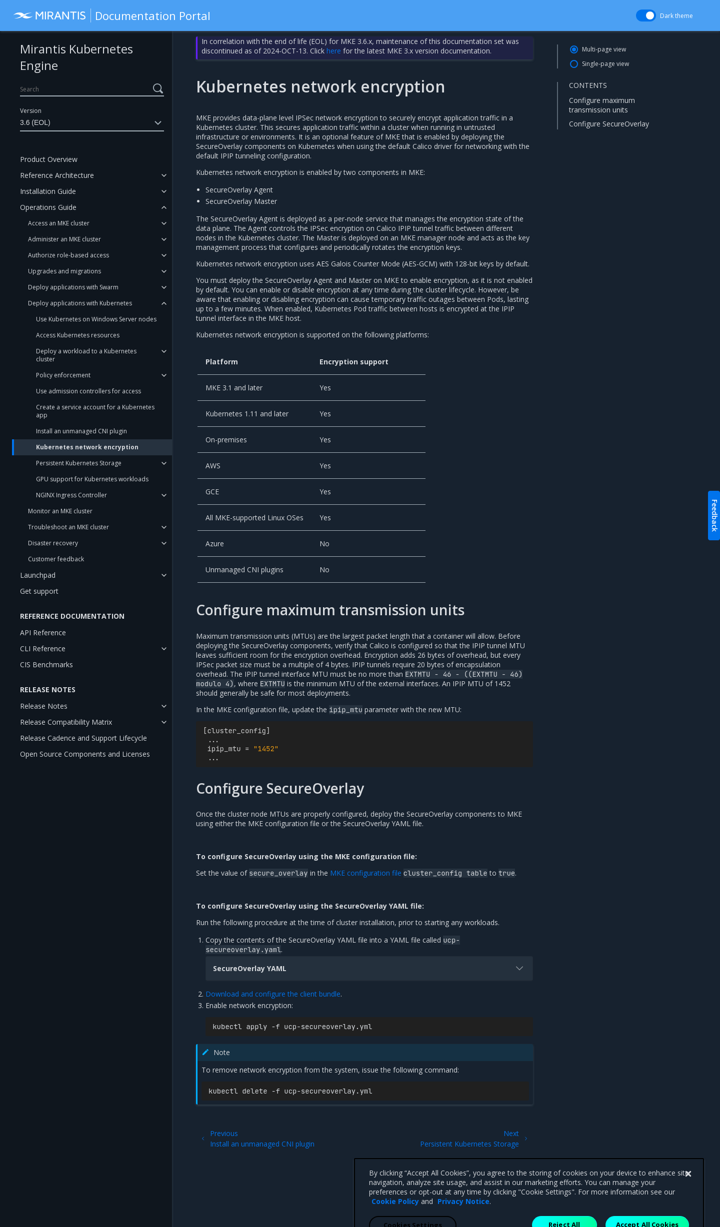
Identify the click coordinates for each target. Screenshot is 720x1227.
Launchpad (38, 575)
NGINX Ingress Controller (71, 495)
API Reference (43, 632)
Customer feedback (56, 559)
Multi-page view (604, 49)
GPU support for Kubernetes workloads (92, 479)
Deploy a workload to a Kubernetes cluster (86, 355)
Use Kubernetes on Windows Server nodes (96, 319)
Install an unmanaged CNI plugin (81, 431)
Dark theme (676, 15)
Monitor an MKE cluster (60, 511)
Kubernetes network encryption (87, 447)
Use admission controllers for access (88, 391)
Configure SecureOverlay (609, 123)
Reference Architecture (57, 175)
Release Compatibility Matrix (66, 722)
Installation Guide (48, 191)
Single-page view (605, 63)
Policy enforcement (63, 375)
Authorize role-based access (68, 255)
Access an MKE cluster (59, 223)
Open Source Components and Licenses (85, 754)
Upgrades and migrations (64, 271)
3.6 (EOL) (92, 123)
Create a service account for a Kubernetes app (95, 411)
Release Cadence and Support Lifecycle (83, 738)
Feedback (715, 515)
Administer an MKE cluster (64, 239)
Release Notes (44, 706)
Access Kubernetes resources (78, 335)
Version (31, 110)
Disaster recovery (53, 543)
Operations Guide (48, 207)
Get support (39, 591)
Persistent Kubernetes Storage (79, 463)
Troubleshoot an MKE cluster (68, 527)
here (333, 50)
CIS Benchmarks (46, 664)
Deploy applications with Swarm (73, 287)
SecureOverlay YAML (369, 968)
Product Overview (49, 159)
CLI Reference (43, 648)
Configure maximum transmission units (602, 104)
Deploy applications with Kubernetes (80, 303)
